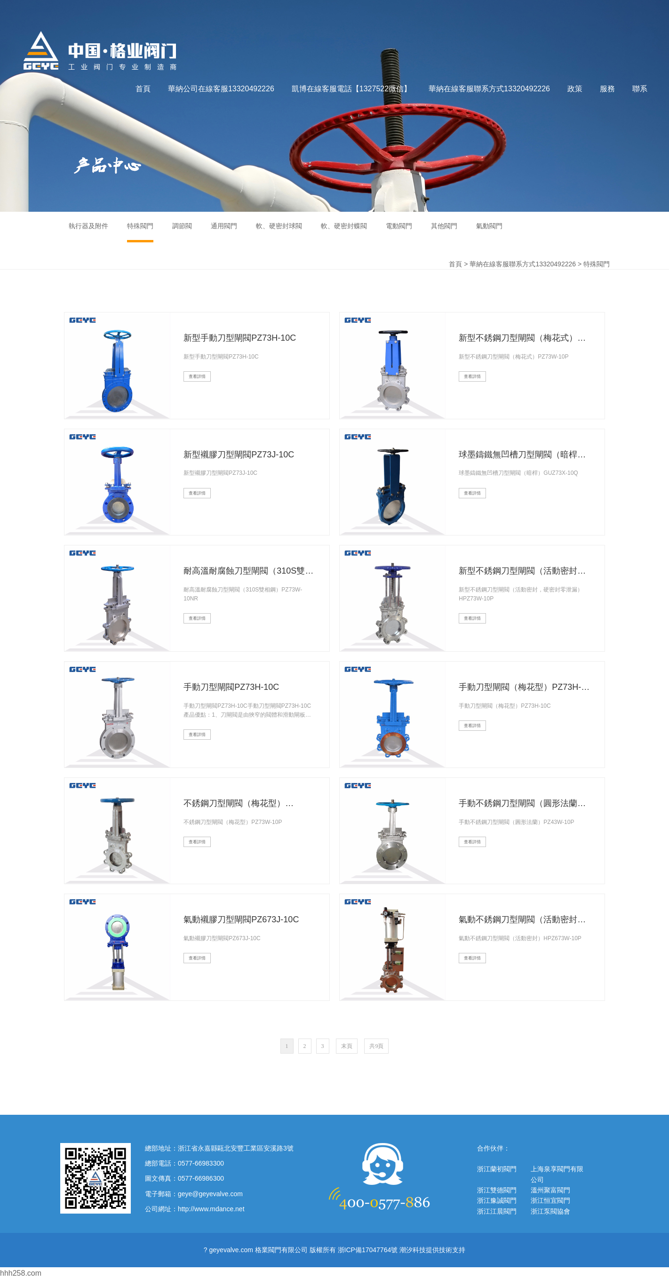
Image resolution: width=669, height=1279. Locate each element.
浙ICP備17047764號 (368, 1250)
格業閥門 (100, 50)
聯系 (639, 89)
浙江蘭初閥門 (497, 1169)
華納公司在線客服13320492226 (221, 89)
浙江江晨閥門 (497, 1211)
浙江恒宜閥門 (550, 1200)
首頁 (143, 89)
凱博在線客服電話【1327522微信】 (351, 89)
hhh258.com (20, 1273)
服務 (607, 89)
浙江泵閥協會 (550, 1211)
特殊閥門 (596, 264)
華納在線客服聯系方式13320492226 (489, 89)
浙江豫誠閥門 (497, 1200)
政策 (574, 89)
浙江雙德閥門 (497, 1190)
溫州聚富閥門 (550, 1190)
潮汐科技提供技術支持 (432, 1250)
